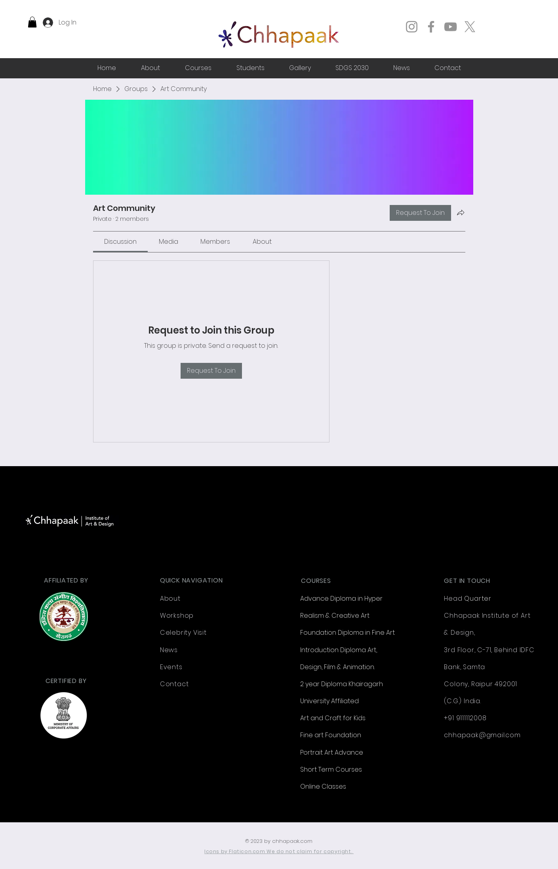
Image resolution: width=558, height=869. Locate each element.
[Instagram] (411, 26)
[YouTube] (450, 26)
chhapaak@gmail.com (482, 735)
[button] (32, 22)
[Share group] (460, 212)
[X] (470, 26)
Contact (174, 684)
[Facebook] (431, 26)
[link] (120, 241)
